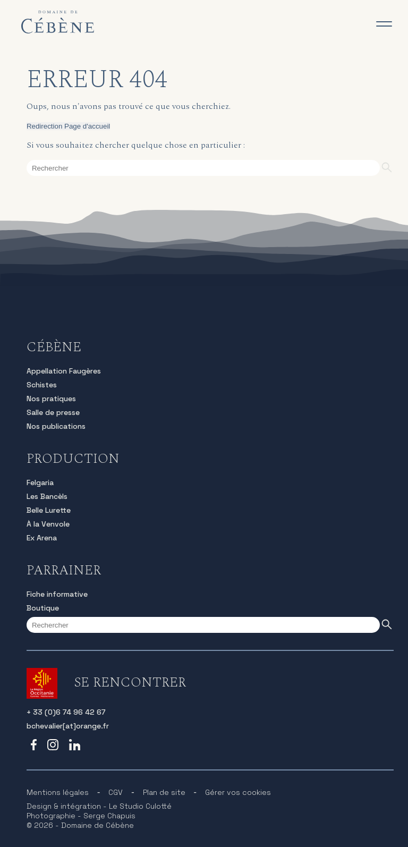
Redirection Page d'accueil (68, 126)
